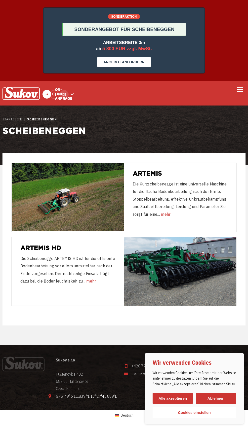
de (64, 94)
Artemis (147, 174)
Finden (54, 94)
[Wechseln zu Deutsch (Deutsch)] (124, 415)
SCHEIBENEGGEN (42, 119)
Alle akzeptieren (173, 398)
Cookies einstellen (194, 412)
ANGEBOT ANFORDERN (124, 62)
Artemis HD (40, 248)
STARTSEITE (12, 119)
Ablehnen (215, 398)
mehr (165, 214)
